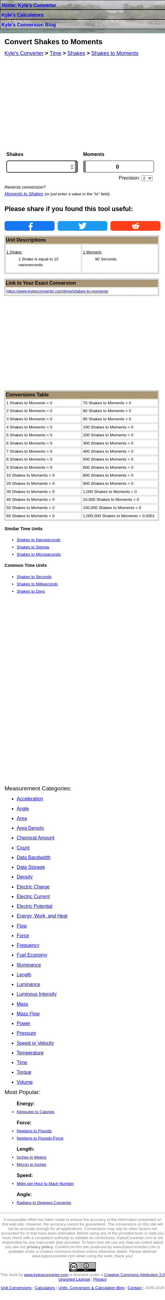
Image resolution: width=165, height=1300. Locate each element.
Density (25, 876)
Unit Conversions (16, 1287)
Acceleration (30, 798)
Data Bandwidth (34, 857)
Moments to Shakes (24, 193)
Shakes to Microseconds (39, 554)
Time (22, 1062)
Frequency (28, 945)
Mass (22, 1004)
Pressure (26, 1033)
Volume (25, 1082)
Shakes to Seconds (34, 576)
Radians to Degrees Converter (44, 1202)
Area (22, 818)
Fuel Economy (32, 955)
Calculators (45, 1287)
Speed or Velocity (35, 1043)
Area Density (30, 828)
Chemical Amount (35, 837)
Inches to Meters (32, 1157)
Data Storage (31, 867)
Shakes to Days (31, 591)
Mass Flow (28, 1013)
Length (24, 974)
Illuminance (29, 965)
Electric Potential (34, 906)
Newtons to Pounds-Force (40, 1138)
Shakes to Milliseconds (37, 584)
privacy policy (40, 1247)
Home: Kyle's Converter (29, 5)
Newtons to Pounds (34, 1131)
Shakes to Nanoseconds (38, 540)
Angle (23, 808)
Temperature (30, 1052)
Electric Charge (33, 886)
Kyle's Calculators (22, 15)
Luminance (28, 984)
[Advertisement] (82, 103)
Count (23, 847)
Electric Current (33, 896)
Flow (22, 925)
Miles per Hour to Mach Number (45, 1183)
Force (23, 935)
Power (23, 1023)
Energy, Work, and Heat (42, 915)
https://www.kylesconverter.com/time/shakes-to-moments (57, 291)
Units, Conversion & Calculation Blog (91, 1287)
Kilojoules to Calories (35, 1112)
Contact (135, 1287)
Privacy (100, 1279)
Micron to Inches (31, 1164)
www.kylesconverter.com (46, 1274)
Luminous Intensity (37, 994)
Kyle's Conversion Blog (29, 24)
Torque (24, 1072)
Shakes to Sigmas (33, 547)
